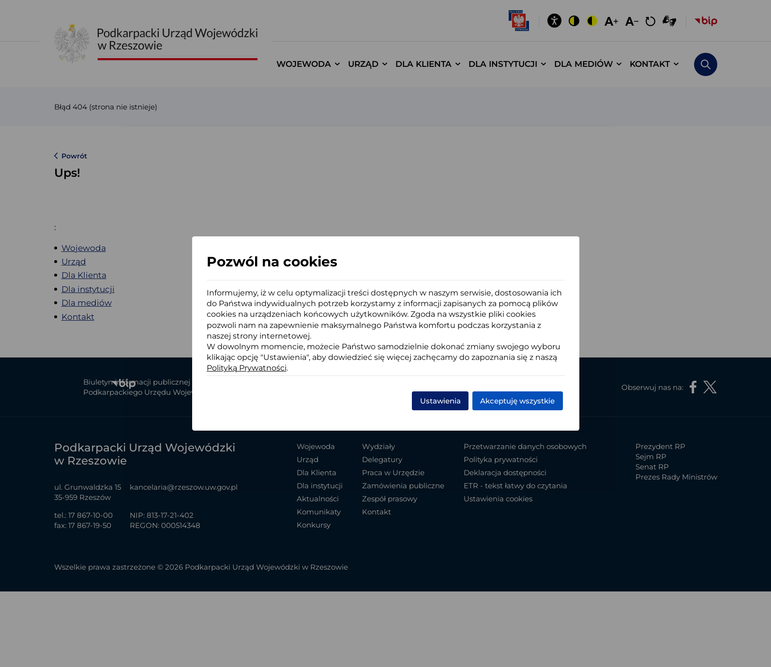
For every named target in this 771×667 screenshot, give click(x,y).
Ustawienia (440, 400)
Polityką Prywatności (247, 367)
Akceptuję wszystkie (517, 400)
